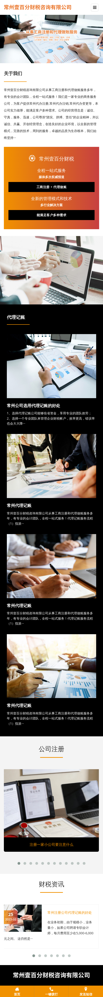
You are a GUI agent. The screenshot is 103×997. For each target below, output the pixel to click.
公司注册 (51, 749)
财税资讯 (51, 884)
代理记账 (16, 317)
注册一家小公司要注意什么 (51, 844)
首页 (17, 994)
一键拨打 (51, 994)
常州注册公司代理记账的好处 (69, 912)
